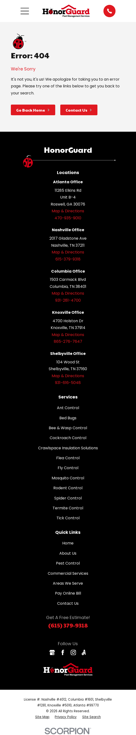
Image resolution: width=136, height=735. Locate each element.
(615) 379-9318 (68, 625)
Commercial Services (68, 573)
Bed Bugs (67, 418)
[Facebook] (62, 652)
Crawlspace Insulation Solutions (68, 448)
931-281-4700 (68, 300)
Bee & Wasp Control (68, 428)
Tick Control (68, 518)
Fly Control (68, 468)
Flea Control (68, 458)
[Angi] (83, 652)
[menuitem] (42, 717)
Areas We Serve (68, 583)
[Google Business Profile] (52, 652)
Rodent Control (67, 488)
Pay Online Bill (68, 593)
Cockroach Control (68, 438)
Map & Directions (68, 211)
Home (68, 543)
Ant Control (68, 408)
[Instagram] (73, 652)
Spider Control (68, 498)
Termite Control (68, 508)
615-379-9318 (68, 259)
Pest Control (68, 563)
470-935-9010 (67, 218)
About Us (67, 553)
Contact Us (68, 603)
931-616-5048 (68, 382)
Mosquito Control (68, 478)
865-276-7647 (68, 341)
